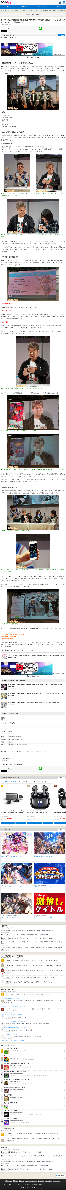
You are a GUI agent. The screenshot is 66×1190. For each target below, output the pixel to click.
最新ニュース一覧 (27, 11)
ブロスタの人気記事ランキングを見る (10, 1034)
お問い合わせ (8, 1181)
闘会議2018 (4, 760)
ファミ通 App (6, 2)
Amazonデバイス (34, 782)
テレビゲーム (45, 782)
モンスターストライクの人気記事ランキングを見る (13, 1040)
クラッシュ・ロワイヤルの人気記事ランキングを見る (13, 1021)
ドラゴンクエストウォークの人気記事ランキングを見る (14, 1006)
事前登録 (28, 14)
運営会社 (21, 1181)
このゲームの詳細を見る (9, 723)
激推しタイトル (36, 14)
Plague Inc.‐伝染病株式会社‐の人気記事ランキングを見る (14, 1027)
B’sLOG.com (56, 1181)
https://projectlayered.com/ (15, 736)
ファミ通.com (48, 1181)
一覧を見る (62, 777)
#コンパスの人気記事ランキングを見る (10, 998)
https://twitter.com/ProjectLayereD (16, 739)
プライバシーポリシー (31, 1181)
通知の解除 (41, 1181)
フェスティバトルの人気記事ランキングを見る (12, 1014)
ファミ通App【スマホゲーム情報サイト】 (11, 11)
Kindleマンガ (23, 782)
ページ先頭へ (61, 1175)
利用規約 (15, 1181)
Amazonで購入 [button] (13, 823)
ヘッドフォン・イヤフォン (9, 782)
